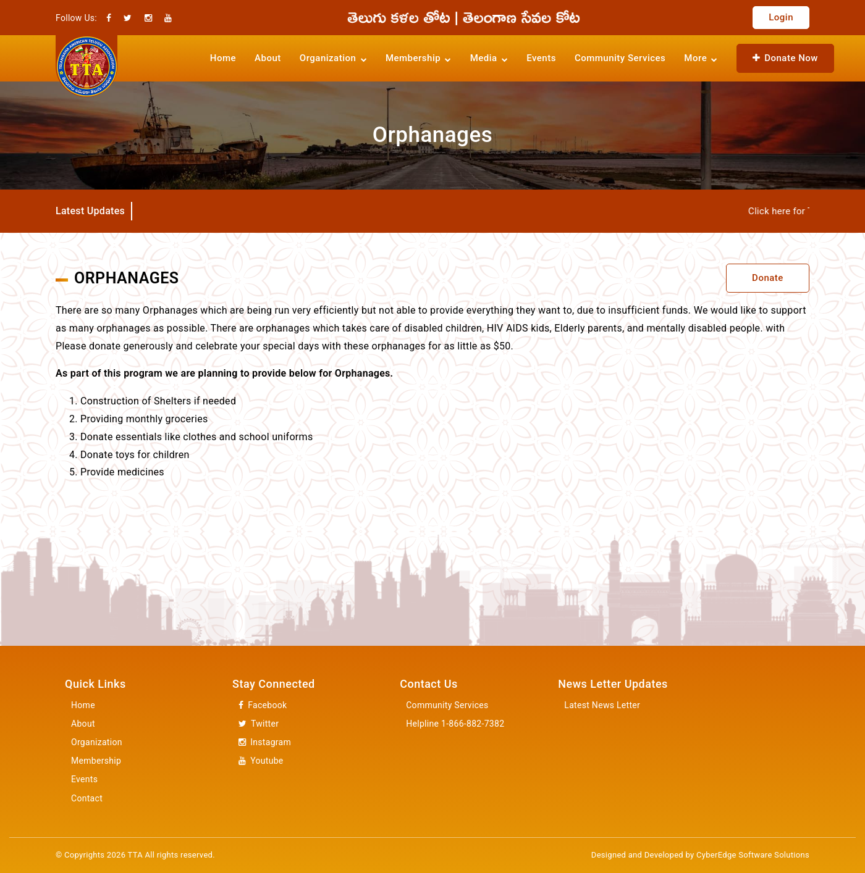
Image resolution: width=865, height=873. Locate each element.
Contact (87, 798)
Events (541, 58)
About (268, 58)
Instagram (264, 742)
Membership (96, 761)
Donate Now (785, 58)
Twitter (258, 724)
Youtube (260, 761)
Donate (767, 277)
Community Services (620, 58)
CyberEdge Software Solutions (752, 854)
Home (223, 58)
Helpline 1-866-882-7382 (455, 724)
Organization (96, 742)
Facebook (262, 705)
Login (781, 17)
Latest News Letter (602, 705)
